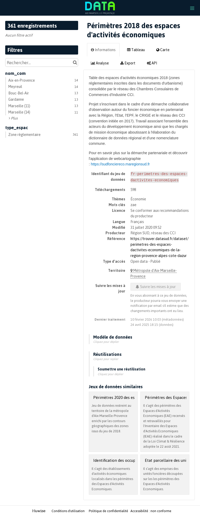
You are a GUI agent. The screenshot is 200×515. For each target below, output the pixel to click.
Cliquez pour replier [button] (105, 358)
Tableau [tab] (136, 49)
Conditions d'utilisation (68, 510)
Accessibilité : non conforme (150, 510)
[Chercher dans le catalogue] (75, 62)
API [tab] (152, 63)
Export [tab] (127, 63)
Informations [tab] (103, 49)
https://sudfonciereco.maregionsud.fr (120, 164)
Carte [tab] (163, 49)
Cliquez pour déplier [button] (106, 341)
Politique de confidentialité (109, 510)
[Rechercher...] (41, 62)
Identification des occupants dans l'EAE (128, 459)
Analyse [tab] (100, 63)
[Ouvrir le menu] (192, 8)
